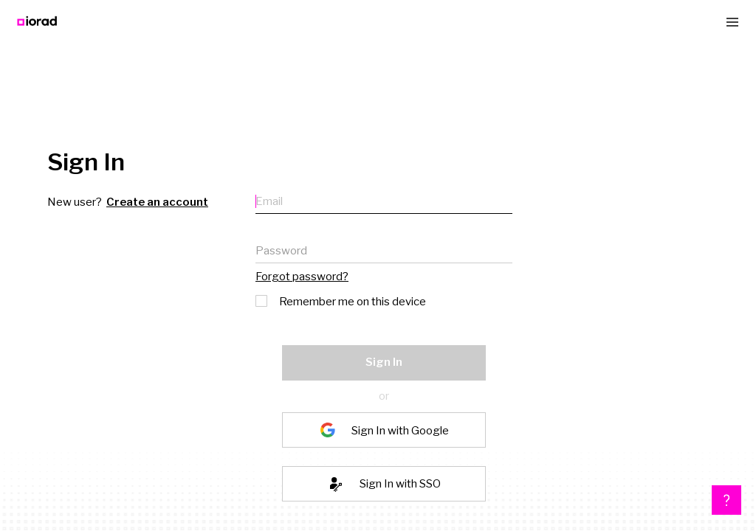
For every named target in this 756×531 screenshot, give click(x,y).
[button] (726, 500)
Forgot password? (301, 276)
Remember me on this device (341, 300)
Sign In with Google (400, 430)
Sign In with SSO (400, 483)
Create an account (157, 202)
